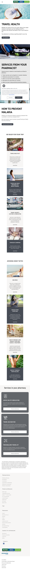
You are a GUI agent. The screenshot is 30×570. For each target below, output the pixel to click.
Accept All (18, 97)
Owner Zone (4, 567)
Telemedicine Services (6, 493)
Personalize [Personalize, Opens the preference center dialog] (11, 97)
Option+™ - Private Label (6, 494)
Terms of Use (4, 564)
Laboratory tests (5, 521)
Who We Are (4, 533)
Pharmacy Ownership (6, 534)
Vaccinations (4, 481)
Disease (3, 516)
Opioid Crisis (4, 499)
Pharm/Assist (5, 510)
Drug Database (5, 527)
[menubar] (3, 544)
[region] (15, 91)
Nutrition (3, 524)
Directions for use (5, 514)
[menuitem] (3, 543)
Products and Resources (7, 489)
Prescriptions (4, 479)
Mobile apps (4, 491)
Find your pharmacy (15, 408)
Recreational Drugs (5, 525)
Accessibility (4, 559)
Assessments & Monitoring (7, 482)
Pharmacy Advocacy (5, 477)
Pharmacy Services (6, 475)
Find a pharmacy (6, 37)
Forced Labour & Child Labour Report (8, 561)
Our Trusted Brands (5, 496)
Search (3, 513)
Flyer (3, 506)
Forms (3, 518)
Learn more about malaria (7, 124)
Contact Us (4, 536)
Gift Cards (4, 501)
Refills (3, 538)
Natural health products (6, 522)
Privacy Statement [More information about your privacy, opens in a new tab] (11, 94)
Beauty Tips (4, 502)
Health (3, 519)
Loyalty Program (5, 498)
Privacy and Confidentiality (6, 562)
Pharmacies (4, 566)
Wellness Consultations (6, 485)
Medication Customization (6, 484)
